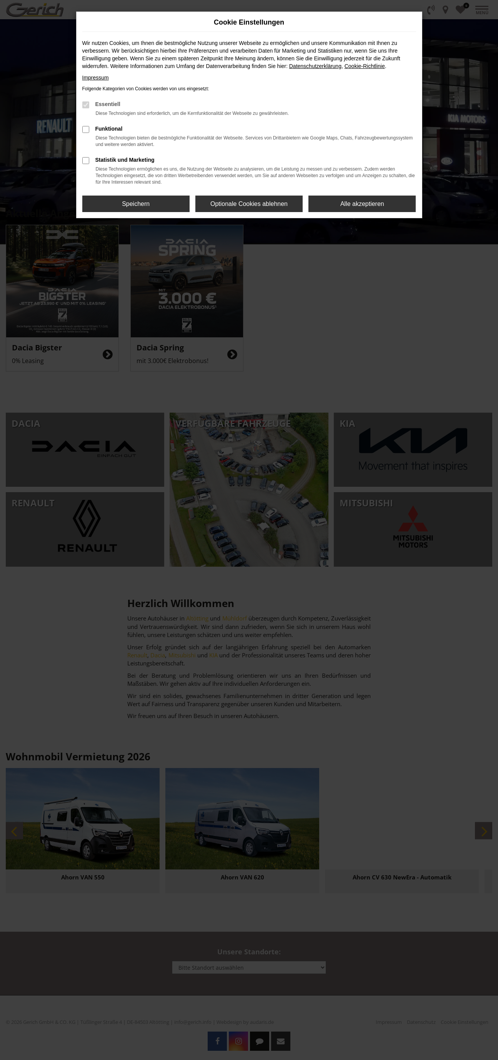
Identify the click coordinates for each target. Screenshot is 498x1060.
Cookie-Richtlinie (365, 66)
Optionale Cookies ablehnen (249, 204)
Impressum (95, 78)
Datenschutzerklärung (315, 66)
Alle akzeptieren (362, 204)
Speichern (136, 204)
